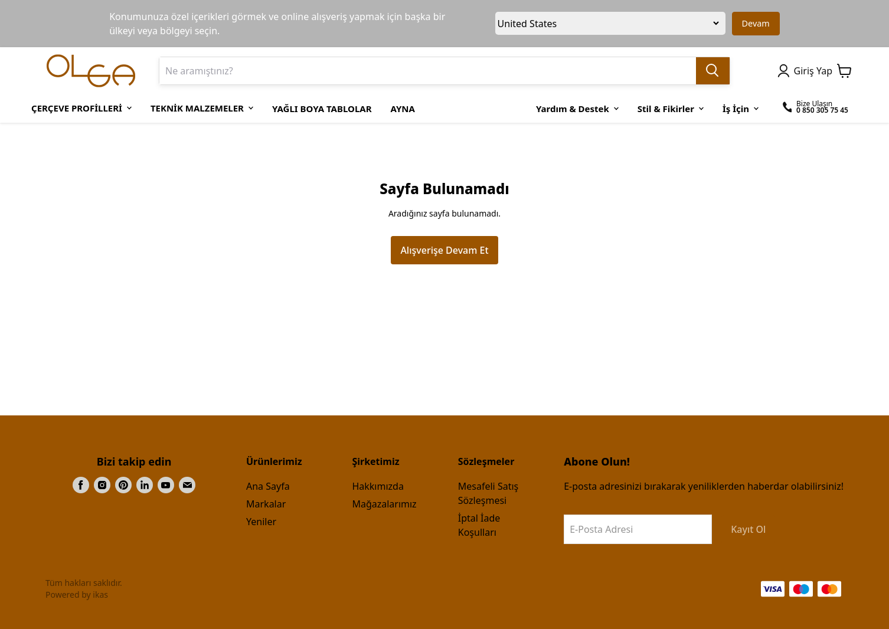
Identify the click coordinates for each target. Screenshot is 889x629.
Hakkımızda (377, 486)
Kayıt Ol (748, 529)
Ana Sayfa (268, 486)
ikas (100, 594)
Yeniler (261, 521)
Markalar (266, 503)
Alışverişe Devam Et (444, 250)
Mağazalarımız (384, 503)
